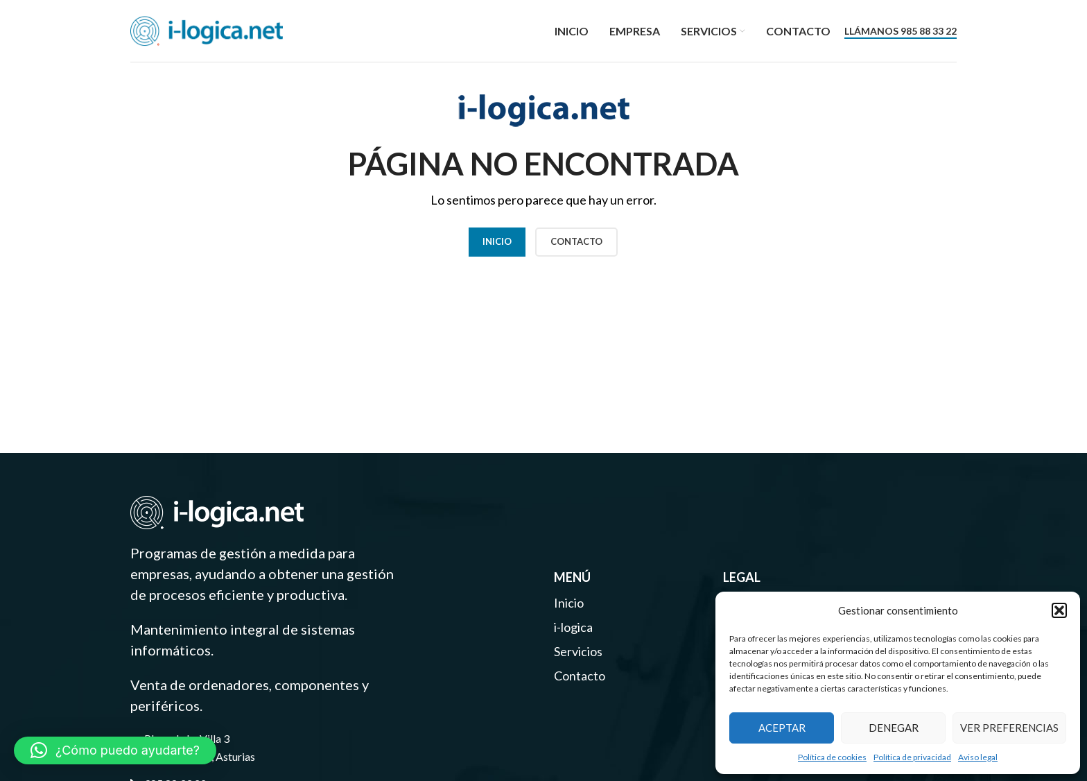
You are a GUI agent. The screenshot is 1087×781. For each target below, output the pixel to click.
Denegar (894, 727)
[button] (1059, 610)
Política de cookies (832, 757)
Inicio (497, 241)
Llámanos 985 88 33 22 (900, 31)
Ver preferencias (1009, 727)
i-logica (573, 627)
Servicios (578, 651)
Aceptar (782, 727)
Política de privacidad (912, 757)
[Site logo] (206, 29)
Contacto (579, 675)
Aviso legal (978, 757)
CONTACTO (576, 241)
